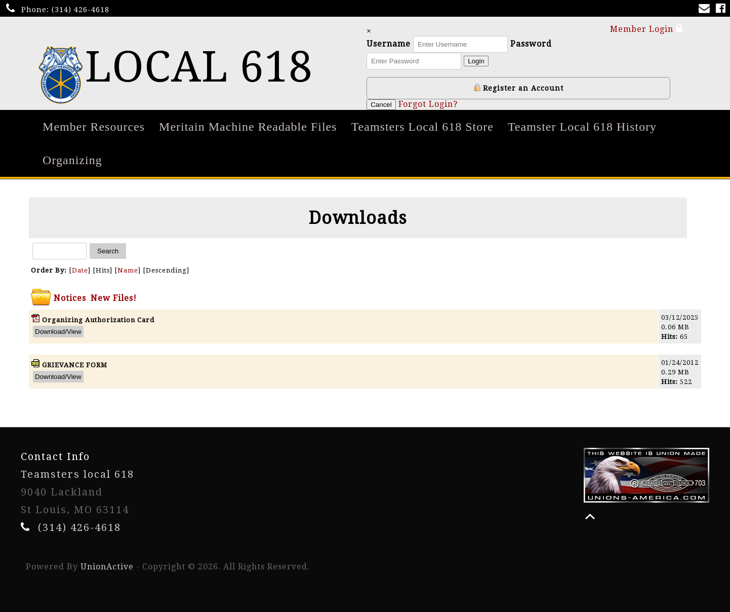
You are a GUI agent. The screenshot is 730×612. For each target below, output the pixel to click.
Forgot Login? (429, 104)
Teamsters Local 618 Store (422, 126)
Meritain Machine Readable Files (248, 126)
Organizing (72, 160)
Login (477, 61)
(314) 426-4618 (80, 10)
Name (127, 270)
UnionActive (107, 566)
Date (80, 270)
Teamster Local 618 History (582, 126)
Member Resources (94, 126)
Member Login (646, 28)
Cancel (382, 104)
